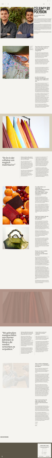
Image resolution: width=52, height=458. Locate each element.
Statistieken (45, 451)
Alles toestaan (47, 456)
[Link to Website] (36, 425)
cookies (41, 447)
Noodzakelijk (45, 449)
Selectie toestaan (41, 456)
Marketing (44, 453)
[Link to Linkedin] (36, 423)
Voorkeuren (45, 452)
